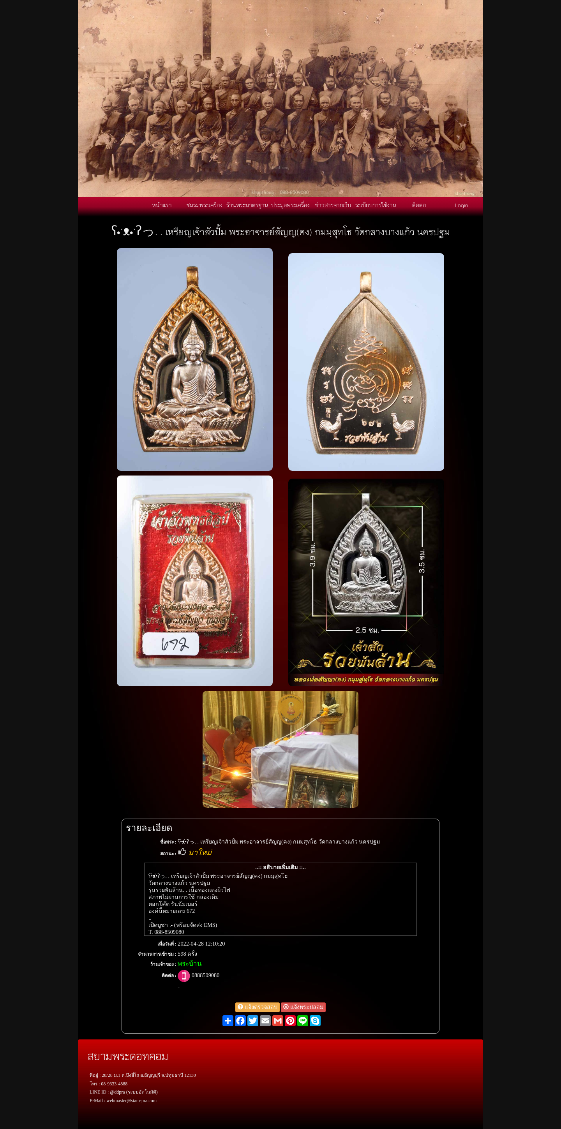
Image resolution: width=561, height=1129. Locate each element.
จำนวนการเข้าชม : (157, 954)
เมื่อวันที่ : (166, 944)
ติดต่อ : (169, 975)
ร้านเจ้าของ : (163, 964)
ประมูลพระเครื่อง (290, 205)
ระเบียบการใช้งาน (376, 205)
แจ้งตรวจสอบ (257, 1007)
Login (461, 205)
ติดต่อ (419, 205)
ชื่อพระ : (168, 842)
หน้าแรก (161, 205)
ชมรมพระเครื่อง (204, 205)
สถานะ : (168, 853)
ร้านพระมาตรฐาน (247, 205)
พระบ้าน (190, 963)
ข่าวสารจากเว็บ (333, 205)
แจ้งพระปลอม (303, 1007)
